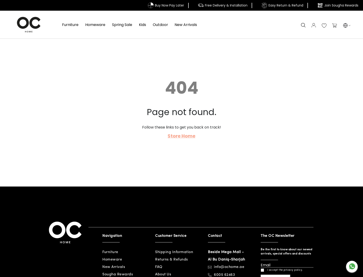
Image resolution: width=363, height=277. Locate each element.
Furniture (110, 252)
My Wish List (324, 25)
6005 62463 (224, 275)
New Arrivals (113, 267)
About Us (163, 274)
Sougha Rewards (117, 274)
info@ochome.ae (229, 267)
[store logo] (29, 24)
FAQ (159, 267)
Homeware (112, 259)
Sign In (313, 25)
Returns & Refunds (171, 259)
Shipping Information (174, 252)
